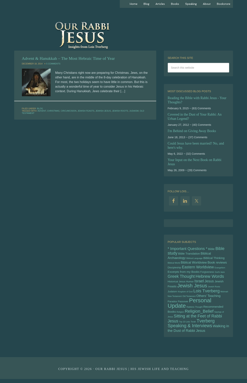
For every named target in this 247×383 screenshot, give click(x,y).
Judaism (134, 111)
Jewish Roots (120, 111)
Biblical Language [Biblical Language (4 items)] (194, 259)
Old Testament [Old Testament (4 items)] (189, 298)
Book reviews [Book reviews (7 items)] (217, 263)
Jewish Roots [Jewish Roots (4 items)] (214, 288)
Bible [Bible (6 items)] (211, 249)
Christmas (53, 111)
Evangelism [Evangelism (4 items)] (220, 268)
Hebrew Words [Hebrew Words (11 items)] (210, 277)
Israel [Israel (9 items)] (199, 283)
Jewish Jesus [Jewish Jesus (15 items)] (192, 287)
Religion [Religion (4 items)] (180, 315)
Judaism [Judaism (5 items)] (172, 293)
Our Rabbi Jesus (123, 34)
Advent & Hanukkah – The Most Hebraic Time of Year (68, 58)
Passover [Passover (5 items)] (183, 304)
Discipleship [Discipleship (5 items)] (174, 268)
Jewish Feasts (86, 111)
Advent (42, 111)
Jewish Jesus (103, 111)
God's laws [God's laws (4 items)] (220, 273)
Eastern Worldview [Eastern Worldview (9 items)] (198, 268)
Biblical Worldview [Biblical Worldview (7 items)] (194, 263)
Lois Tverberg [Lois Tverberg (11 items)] (206, 293)
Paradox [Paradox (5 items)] (172, 304)
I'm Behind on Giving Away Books (192, 131)
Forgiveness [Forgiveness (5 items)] (207, 273)
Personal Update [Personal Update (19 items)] (189, 306)
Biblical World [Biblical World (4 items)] (174, 263)
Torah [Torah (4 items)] (193, 325)
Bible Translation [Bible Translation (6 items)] (189, 254)
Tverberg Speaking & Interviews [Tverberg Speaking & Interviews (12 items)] (191, 327)
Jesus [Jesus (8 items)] (209, 283)
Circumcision (68, 111)
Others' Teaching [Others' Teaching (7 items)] (208, 298)
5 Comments (53, 63)
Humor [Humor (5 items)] (190, 283)
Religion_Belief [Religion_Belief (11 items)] (199, 314)
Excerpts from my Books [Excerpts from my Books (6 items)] (184, 273)
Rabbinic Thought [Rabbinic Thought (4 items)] (194, 310)
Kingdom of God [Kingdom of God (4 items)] (185, 294)
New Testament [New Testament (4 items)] (175, 298)
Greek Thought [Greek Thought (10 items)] (181, 278)
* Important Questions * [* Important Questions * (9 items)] (187, 249)
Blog (40, 108)
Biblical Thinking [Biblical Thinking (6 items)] (213, 258)
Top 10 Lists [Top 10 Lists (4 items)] (184, 325)
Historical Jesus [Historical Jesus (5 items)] (176, 283)
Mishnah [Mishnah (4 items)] (224, 294)
